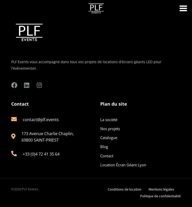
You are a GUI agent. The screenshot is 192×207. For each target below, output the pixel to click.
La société (108, 119)
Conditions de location (124, 189)
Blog (104, 146)
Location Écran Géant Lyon (123, 164)
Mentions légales (161, 189)
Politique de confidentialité (160, 196)
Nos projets (110, 128)
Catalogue (108, 137)
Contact (106, 155)
